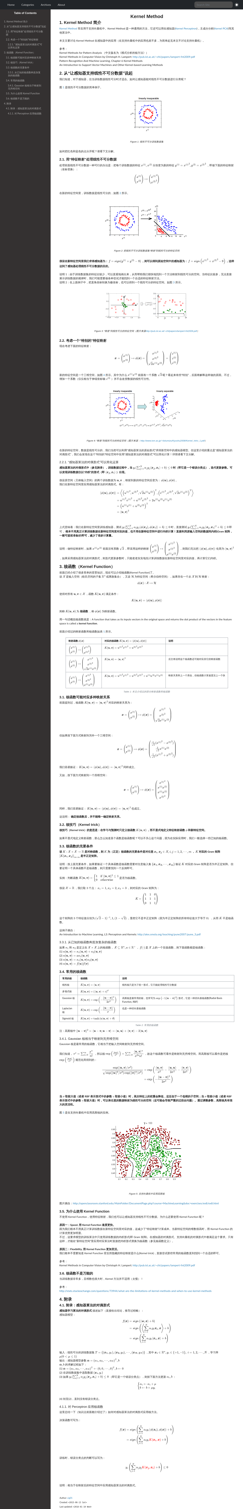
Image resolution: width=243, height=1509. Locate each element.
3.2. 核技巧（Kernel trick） (20, 62)
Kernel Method (68, 28)
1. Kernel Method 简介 (16, 21)
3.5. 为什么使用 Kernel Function (23, 93)
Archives (46, 4)
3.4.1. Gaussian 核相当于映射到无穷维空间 (24, 87)
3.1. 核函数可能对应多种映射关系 (23, 57)
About (61, 4)
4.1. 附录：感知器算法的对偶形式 (23, 108)
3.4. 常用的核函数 (15, 80)
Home (11, 4)
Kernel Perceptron (186, 28)
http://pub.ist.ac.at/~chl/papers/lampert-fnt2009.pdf (164, 56)
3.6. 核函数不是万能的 (17, 98)
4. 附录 (7, 103)
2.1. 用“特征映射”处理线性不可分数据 (24, 33)
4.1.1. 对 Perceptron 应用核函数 (25, 113)
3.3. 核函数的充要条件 (17, 67)
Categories (27, 4)
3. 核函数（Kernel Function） (19, 52)
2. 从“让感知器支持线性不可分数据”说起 (25, 26)
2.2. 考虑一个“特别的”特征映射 (22, 39)
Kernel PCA (221, 28)
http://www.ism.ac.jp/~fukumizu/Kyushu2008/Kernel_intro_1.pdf (172, 440)
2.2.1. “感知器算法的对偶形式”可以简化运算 (25, 46)
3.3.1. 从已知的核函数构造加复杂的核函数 (24, 74)
